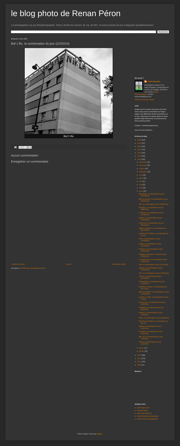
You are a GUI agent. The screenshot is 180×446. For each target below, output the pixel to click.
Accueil (68, 264)
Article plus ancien (119, 264)
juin (140, 181)
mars (141, 191)
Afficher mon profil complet (144, 100)
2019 (139, 143)
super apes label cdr (144, 413)
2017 (139, 150)
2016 (139, 153)
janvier (142, 351)
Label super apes (143, 408)
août (141, 175)
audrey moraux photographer (147, 419)
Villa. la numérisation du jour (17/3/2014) (153, 265)
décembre (143, 162)
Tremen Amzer (142, 410)
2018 (139, 146)
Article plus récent (18, 264)
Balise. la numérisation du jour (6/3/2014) (154, 318)
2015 (139, 156)
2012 (139, 358)
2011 (139, 362)
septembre (143, 172)
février (141, 348)
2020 (139, 140)
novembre (143, 165)
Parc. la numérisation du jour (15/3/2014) (154, 273)
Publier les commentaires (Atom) (33, 268)
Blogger (99, 434)
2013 (139, 355)
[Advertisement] (152, 55)
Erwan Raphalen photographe (148, 416)
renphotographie (153, 81)
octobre (142, 169)
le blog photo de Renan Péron (66, 13)
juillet (141, 178)
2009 (139, 365)
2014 (139, 159)
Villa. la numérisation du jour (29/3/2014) (153, 204)
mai (140, 185)
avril (141, 188)
